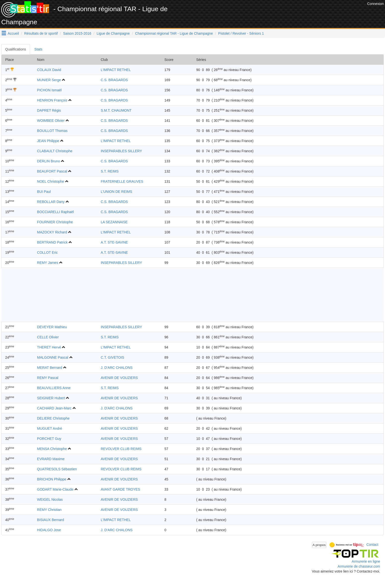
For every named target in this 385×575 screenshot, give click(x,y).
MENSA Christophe (52, 449)
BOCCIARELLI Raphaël (55, 212)
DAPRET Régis (49, 110)
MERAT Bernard (49, 368)
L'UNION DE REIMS (116, 192)
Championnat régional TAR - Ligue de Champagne (174, 33)
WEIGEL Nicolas (50, 499)
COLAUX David (49, 70)
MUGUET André (49, 428)
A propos (319, 545)
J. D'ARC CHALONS (117, 368)
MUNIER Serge (49, 80)
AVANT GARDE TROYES (120, 489)
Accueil (13, 33)
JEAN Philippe (48, 141)
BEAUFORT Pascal (52, 171)
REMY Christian (49, 510)
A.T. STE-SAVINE (114, 242)
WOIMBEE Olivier (51, 121)
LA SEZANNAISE (114, 222)
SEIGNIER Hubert (51, 398)
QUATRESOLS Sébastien (57, 469)
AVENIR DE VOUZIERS (119, 378)
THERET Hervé (49, 347)
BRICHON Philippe (51, 479)
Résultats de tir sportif (41, 33)
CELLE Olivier (48, 337)
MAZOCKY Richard (52, 232)
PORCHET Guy (49, 439)
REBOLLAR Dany (51, 202)
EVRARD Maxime (51, 459)
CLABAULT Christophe (55, 151)
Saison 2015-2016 (77, 33)
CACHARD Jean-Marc (54, 408)
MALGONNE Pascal (52, 357)
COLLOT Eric (47, 252)
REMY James (47, 263)
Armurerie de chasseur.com (359, 566)
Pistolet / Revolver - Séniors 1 (241, 33)
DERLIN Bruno (48, 161)
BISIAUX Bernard (50, 520)
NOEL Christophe (50, 181)
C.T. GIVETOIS (112, 357)
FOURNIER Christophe (55, 222)
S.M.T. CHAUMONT (116, 110)
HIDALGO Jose (49, 530)
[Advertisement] (276, 12)
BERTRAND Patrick (52, 242)
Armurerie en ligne (366, 561)
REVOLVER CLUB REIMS (121, 449)
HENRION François (52, 100)
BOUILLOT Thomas (52, 131)
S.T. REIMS (110, 171)
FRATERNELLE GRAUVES (122, 181)
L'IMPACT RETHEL (116, 70)
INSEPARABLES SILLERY (121, 151)
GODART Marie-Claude (55, 489)
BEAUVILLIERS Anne (54, 388)
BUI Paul (44, 192)
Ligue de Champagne (113, 33)
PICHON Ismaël (49, 90)
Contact (372, 545)
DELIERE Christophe (53, 418)
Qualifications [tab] (15, 49)
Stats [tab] (38, 49)
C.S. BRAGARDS (114, 80)
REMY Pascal (47, 378)
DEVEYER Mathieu (52, 327)
